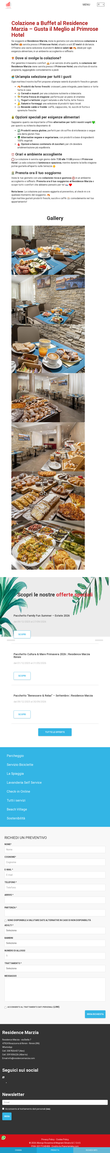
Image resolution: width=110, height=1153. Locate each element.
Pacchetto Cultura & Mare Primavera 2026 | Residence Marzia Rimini (52, 656)
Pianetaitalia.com (70, 1146)
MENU (87, 5)
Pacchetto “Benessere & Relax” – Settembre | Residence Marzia (53, 695)
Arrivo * (8, 895)
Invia (7, 1116)
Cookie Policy (62, 1139)
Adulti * (8, 925)
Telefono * (10, 882)
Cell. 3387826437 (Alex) (13, 1051)
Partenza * (10, 908)
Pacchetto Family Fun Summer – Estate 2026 (42, 615)
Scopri (22, 634)
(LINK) (56, 1007)
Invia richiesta (95, 1014)
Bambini (8, 938)
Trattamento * (13, 963)
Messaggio (10, 976)
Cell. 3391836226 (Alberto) (15, 1054)
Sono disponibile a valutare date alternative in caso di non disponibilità (47, 920)
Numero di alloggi (14, 951)
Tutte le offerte (55, 732)
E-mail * (8, 870)
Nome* (7, 844)
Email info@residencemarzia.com (18, 1058)
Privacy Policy (48, 1139)
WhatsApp (7, 1047)
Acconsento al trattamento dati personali (26, 1109)
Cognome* (10, 857)
